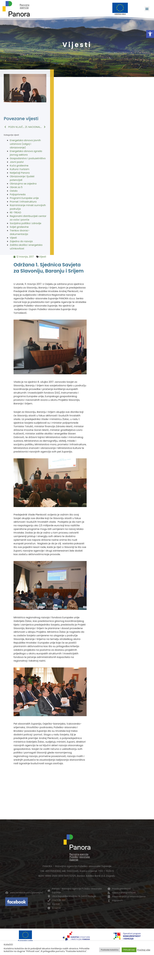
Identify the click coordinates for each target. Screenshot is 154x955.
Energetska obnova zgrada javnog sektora (26, 152)
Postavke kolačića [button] (109, 949)
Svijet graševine (19, 227)
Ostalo (14, 191)
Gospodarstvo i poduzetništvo (28, 158)
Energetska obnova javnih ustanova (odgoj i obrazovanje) (25, 144)
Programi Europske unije (24, 198)
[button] (150, 34)
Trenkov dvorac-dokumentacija (20, 232)
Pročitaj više (143, 950)
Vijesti (13, 237)
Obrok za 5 (16, 187)
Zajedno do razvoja (21, 241)
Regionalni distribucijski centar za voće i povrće (28, 217)
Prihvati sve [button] (129, 949)
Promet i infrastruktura (23, 201)
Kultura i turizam (19, 169)
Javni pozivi (17, 162)
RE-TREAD (15, 212)
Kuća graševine (19, 165)
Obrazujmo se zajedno (23, 183)
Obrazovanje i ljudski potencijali (22, 178)
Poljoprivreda (18, 194)
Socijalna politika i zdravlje (25, 223)
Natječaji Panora (20, 173)
